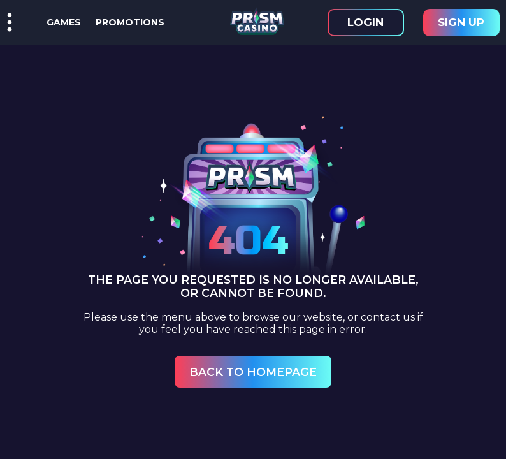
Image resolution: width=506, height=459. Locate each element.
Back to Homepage (253, 372)
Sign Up (461, 22)
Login (365, 22)
